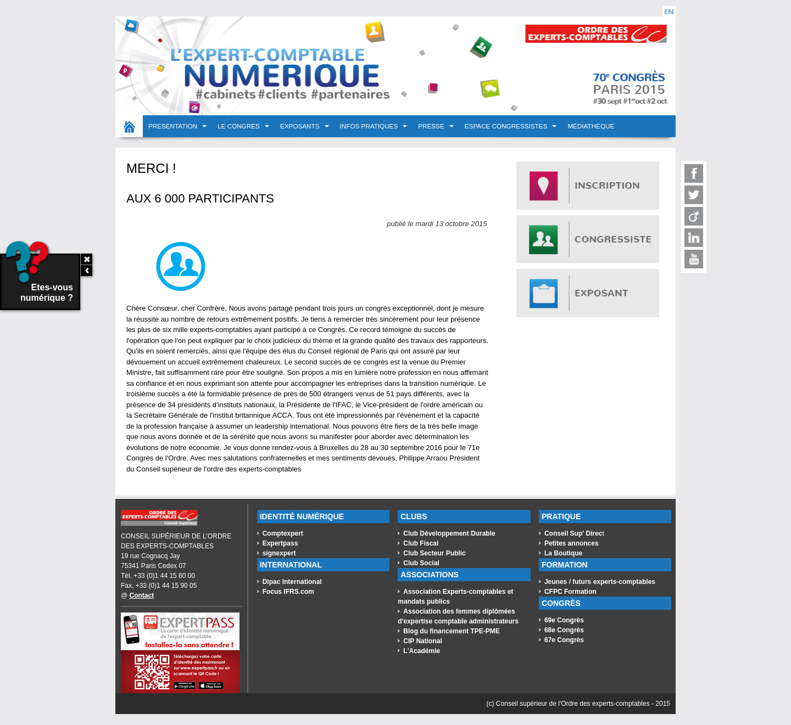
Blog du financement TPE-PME (451, 631)
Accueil (129, 126)
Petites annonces (571, 543)
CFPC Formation (570, 591)
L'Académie (421, 651)
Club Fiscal (420, 543)
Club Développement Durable (449, 533)
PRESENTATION (173, 126)
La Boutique (563, 553)
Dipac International (292, 582)
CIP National (422, 641)
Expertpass (280, 543)
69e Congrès (564, 620)
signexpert (279, 553)
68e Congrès (564, 630)
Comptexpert (283, 533)
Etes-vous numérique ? (37, 278)
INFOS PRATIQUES (370, 126)
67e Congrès (564, 640)
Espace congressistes (507, 126)
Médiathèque (590, 126)
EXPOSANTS (300, 126)
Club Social (421, 563)
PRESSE (432, 126)
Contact (142, 595)
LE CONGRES (239, 126)
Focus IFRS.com (288, 591)
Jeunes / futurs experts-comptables (599, 582)
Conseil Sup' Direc (573, 533)
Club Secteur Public (434, 553)
